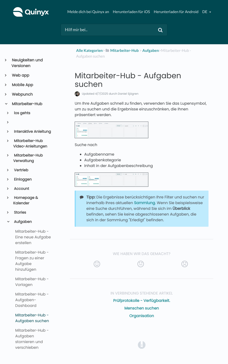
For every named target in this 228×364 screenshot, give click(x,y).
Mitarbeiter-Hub (26, 104)
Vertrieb (20, 170)
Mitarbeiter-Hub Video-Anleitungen (30, 143)
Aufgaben (22, 221)
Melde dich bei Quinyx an (88, 12)
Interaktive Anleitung (32, 131)
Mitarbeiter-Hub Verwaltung (28, 158)
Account (21, 188)
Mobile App (22, 85)
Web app (20, 75)
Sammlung (144, 203)
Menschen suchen (141, 308)
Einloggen (22, 179)
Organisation (141, 316)
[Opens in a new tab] (142, 344)
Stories (19, 212)
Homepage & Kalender (25, 200)
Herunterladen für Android (176, 12)
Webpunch (22, 94)
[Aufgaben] (150, 50)
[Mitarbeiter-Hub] (122, 50)
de (205, 12)
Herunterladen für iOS (131, 12)
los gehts (21, 113)
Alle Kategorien (89, 50)
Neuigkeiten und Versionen (27, 63)
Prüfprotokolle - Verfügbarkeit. (141, 300)
